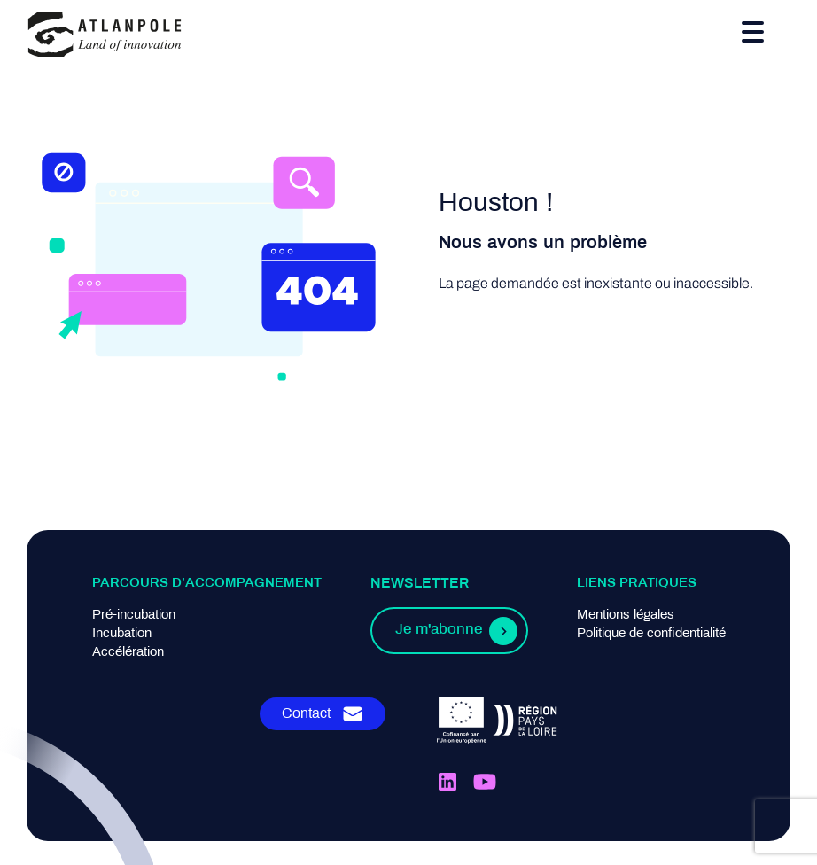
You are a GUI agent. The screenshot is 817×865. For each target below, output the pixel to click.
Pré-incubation (133, 615)
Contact (306, 714)
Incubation (122, 633)
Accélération (128, 652)
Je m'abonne (438, 630)
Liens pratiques (636, 583)
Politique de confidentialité (651, 633)
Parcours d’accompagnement (207, 583)
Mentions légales (625, 615)
